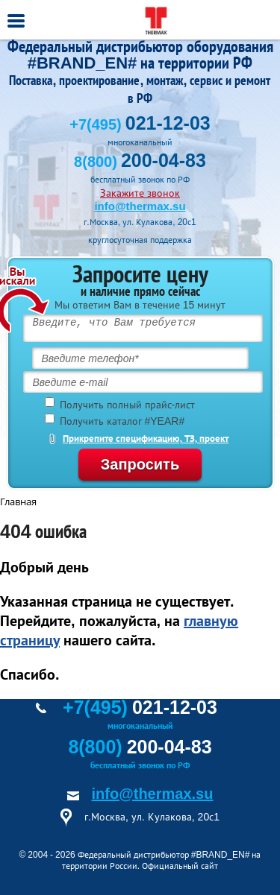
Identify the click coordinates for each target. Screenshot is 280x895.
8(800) (140, 161)
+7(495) (139, 124)
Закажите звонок (140, 193)
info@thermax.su (139, 206)
